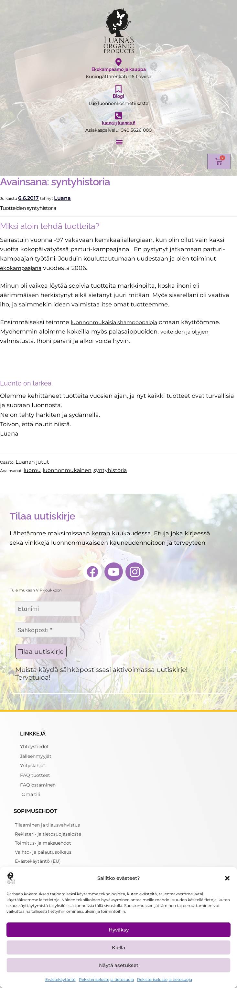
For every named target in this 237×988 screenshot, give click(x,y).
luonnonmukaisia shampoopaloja (114, 322)
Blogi (118, 96)
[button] (227, 878)
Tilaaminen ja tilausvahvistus (47, 825)
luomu (32, 470)
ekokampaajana (20, 268)
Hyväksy (119, 930)
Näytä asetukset (118, 965)
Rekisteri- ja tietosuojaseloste (48, 834)
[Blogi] (118, 89)
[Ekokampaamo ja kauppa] (118, 62)
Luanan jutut (32, 462)
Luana (62, 198)
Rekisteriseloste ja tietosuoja (106, 979)
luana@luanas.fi (118, 123)
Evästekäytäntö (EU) (38, 861)
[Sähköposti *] (47, 630)
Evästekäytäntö (60, 979)
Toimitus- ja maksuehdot (43, 843)
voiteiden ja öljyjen (184, 332)
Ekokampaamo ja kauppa (119, 69)
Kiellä (118, 947)
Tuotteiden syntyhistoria (28, 208)
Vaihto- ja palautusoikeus (43, 852)
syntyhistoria (110, 470)
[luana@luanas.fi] (118, 116)
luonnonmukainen (67, 470)
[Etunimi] (47, 608)
